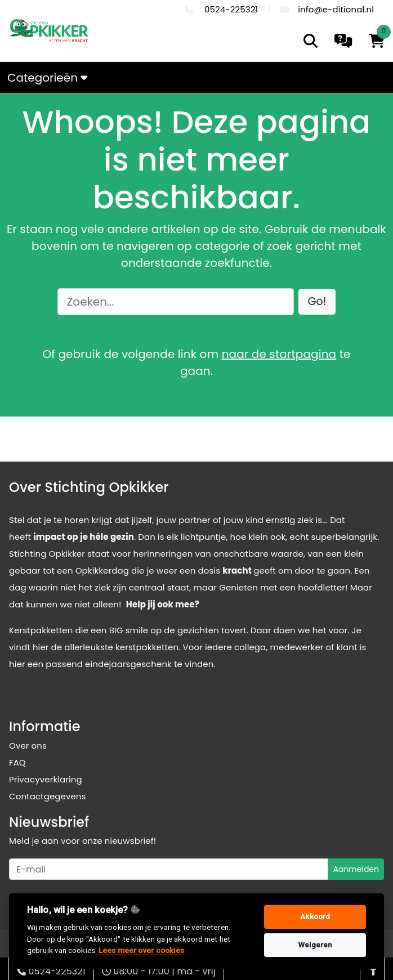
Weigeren (315, 945)
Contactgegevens (47, 796)
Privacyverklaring (45, 779)
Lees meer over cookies (141, 950)
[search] (310, 41)
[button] (317, 302)
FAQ (17, 762)
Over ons (28, 745)
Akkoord (315, 916)
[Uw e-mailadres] (168, 869)
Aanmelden (356, 869)
